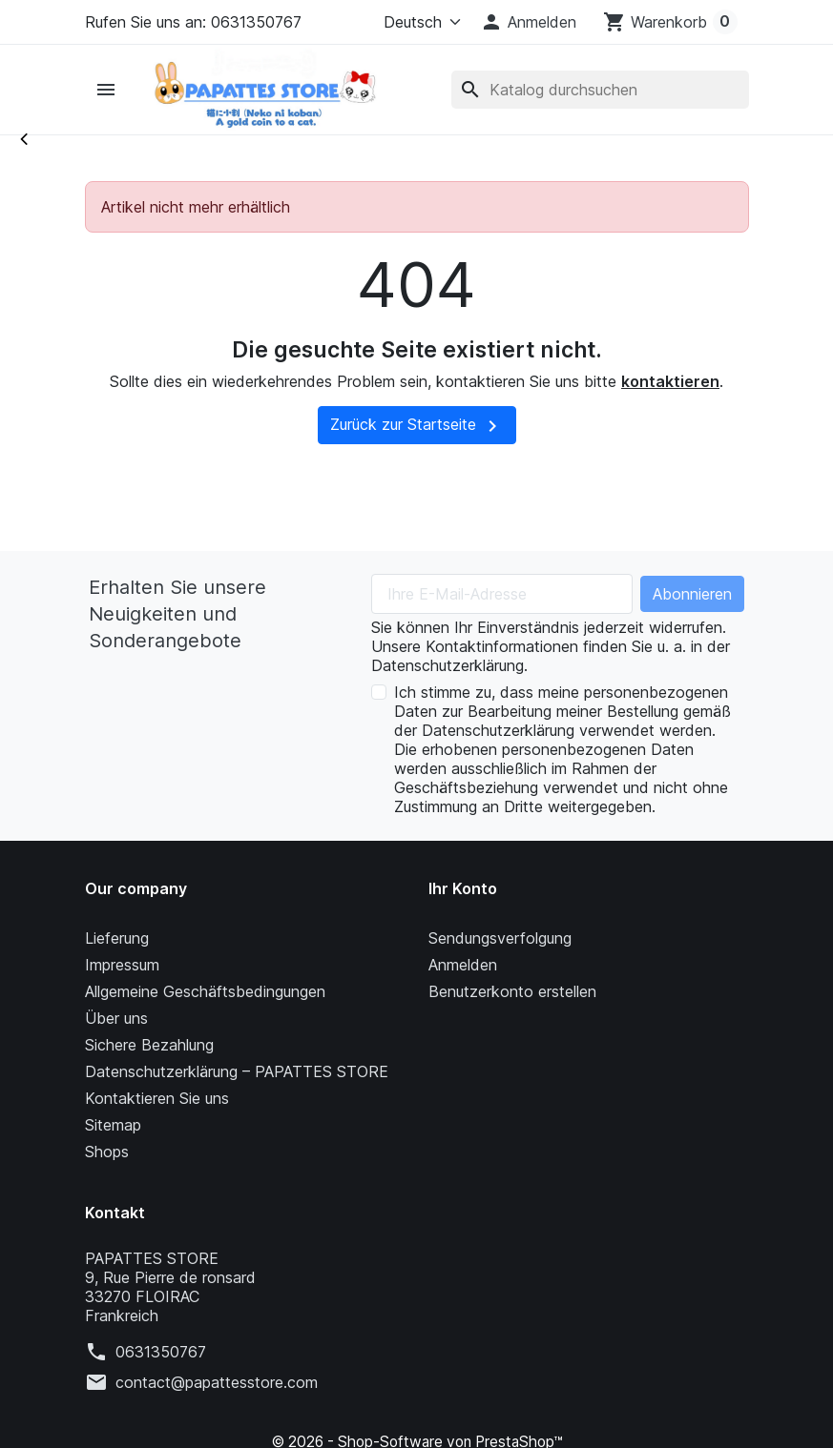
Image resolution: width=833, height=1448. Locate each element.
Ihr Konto (462, 888)
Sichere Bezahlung (149, 1044)
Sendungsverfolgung (500, 938)
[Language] (418, 22)
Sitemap (113, 1124)
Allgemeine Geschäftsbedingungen (205, 991)
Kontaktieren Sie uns (157, 1098)
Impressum (122, 964)
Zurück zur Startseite (417, 426)
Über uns (116, 1018)
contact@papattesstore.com (216, 1382)
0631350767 (160, 1351)
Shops (107, 1151)
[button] (528, 22)
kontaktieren (670, 381)
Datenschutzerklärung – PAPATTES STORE (236, 1071)
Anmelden (462, 964)
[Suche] (599, 90)
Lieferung (117, 938)
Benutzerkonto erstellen (512, 991)
